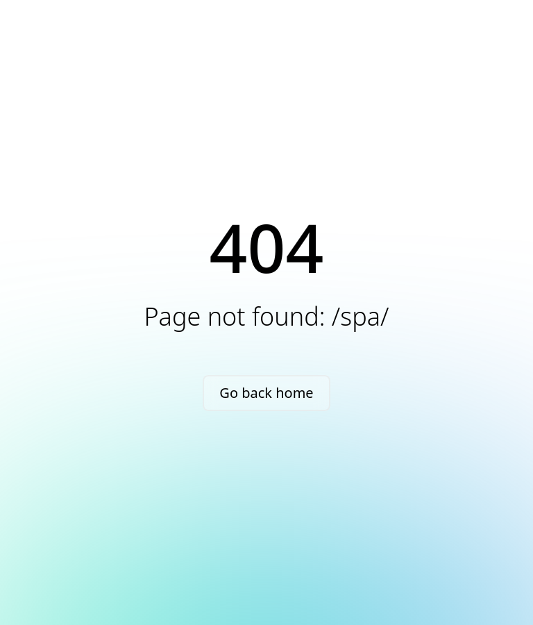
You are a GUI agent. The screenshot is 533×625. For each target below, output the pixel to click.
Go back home (266, 392)
